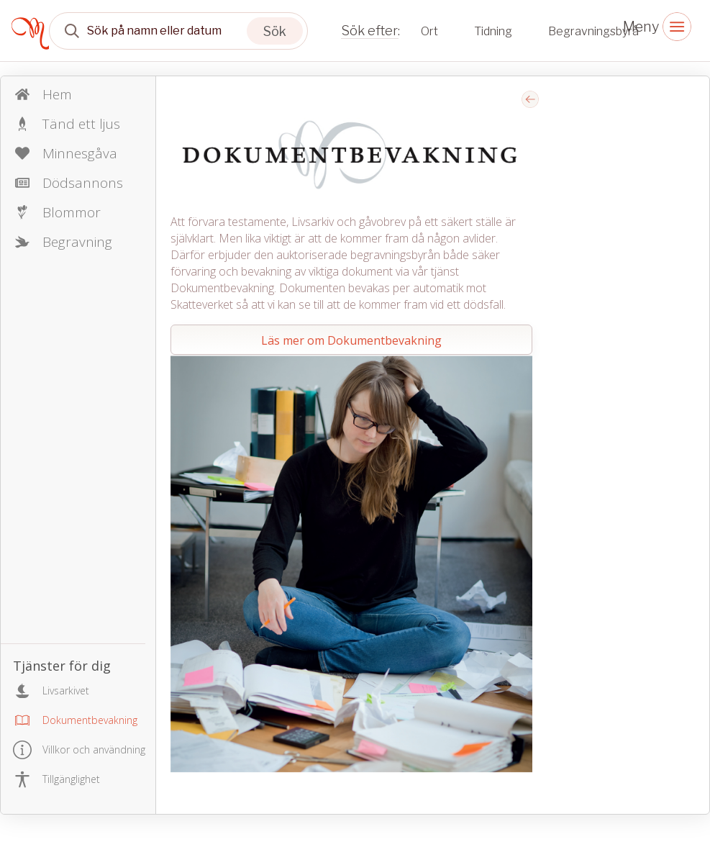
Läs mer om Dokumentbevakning (351, 340)
